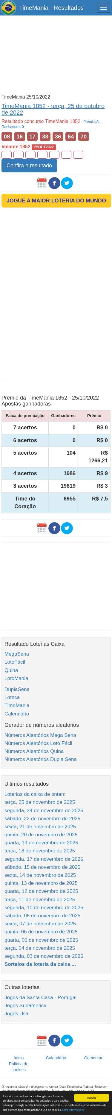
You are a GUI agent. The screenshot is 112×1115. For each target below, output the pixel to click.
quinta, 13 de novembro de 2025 (41, 883)
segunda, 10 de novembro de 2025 (43, 907)
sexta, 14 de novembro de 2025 (40, 875)
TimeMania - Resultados (51, 7)
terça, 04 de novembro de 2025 (39, 948)
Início (19, 1057)
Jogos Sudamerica (25, 1005)
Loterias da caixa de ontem (34, 794)
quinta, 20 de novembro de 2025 (41, 835)
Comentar (93, 1057)
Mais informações (73, 1110)
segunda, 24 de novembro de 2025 (43, 810)
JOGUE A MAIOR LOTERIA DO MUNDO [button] (56, 201)
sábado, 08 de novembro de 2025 (42, 915)
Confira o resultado (29, 166)
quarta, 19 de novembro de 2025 (41, 843)
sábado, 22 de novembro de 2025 (42, 818)
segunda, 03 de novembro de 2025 (43, 956)
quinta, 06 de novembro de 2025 (41, 932)
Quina (11, 670)
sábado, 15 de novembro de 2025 (42, 867)
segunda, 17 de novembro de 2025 (43, 859)
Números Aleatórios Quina (34, 751)
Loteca (12, 697)
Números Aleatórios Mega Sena (40, 735)
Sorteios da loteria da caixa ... (40, 964)
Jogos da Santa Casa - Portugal (40, 997)
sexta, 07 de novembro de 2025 (40, 924)
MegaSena (16, 654)
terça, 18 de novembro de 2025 (39, 851)
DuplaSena (17, 689)
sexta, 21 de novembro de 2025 (40, 826)
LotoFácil (14, 662)
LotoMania (16, 678)
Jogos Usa (16, 1013)
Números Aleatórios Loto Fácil (38, 743)
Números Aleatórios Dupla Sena (40, 759)
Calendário (16, 714)
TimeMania (16, 705)
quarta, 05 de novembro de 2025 (41, 940)
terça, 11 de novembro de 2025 (39, 899)
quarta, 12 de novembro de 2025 (41, 891)
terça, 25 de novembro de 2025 (39, 802)
